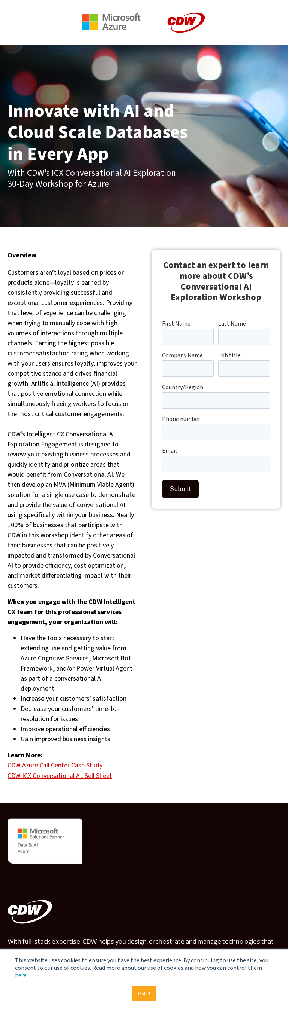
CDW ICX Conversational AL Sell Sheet (60, 775)
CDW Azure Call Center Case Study (55, 765)
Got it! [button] (144, 993)
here (21, 975)
